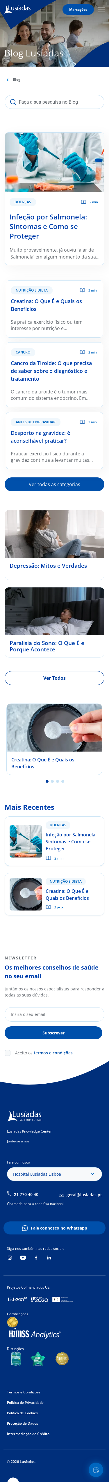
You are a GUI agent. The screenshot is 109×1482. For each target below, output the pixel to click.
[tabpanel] (54, 739)
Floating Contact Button (96, 1469)
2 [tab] (52, 781)
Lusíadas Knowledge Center (29, 1131)
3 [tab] (57, 781)
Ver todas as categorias (54, 484)
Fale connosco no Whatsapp (59, 1228)
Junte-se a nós (18, 1141)
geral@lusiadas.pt (84, 1194)
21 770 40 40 (26, 1194)
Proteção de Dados (22, 1423)
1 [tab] (47, 781)
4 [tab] (62, 781)
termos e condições (53, 1053)
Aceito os (44, 1053)
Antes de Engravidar (36, 421)
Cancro (23, 352)
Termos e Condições (23, 1392)
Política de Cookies (22, 1412)
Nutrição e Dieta (32, 290)
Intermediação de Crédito (28, 1433)
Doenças (23, 201)
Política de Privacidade (25, 1402)
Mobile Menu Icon (101, 10)
